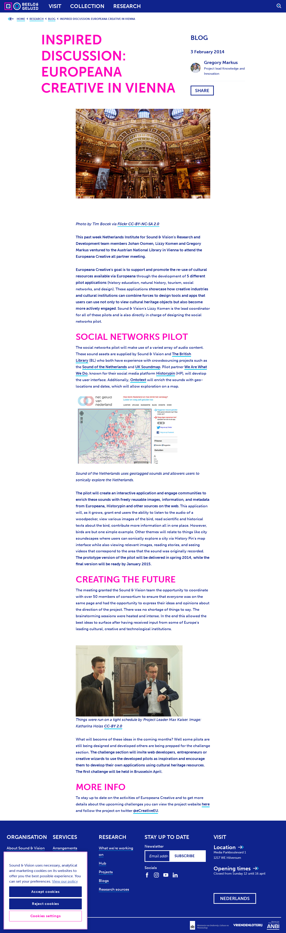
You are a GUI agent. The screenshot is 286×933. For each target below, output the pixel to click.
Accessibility (33, 924)
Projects (106, 872)
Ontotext (138, 380)
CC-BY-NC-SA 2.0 (143, 224)
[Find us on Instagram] (156, 874)
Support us (16, 865)
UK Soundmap (147, 367)
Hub (102, 863)
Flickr (123, 224)
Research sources (114, 889)
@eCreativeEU (145, 810)
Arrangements (65, 848)
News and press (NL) (24, 883)
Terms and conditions (65, 924)
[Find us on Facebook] (147, 874)
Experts (13, 857)
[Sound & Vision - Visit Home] (12, 6)
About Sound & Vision (26, 848)
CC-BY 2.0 (113, 726)
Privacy (12, 924)
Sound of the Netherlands (104, 367)
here (206, 804)
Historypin (165, 373)
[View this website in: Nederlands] (235, 898)
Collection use (65, 857)
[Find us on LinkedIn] (175, 874)
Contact (14, 874)
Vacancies (15, 891)
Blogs (104, 880)
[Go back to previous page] (11, 19)
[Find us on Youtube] (165, 874)
